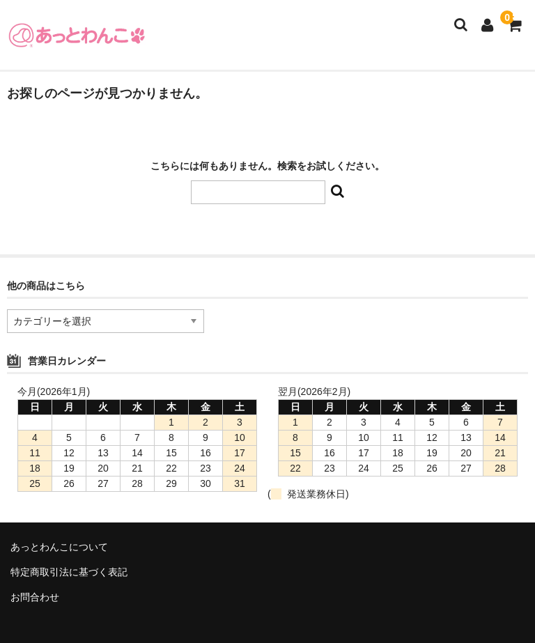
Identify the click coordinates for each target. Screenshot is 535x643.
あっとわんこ (76, 34)
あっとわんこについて (59, 546)
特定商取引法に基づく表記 (68, 572)
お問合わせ (34, 597)
